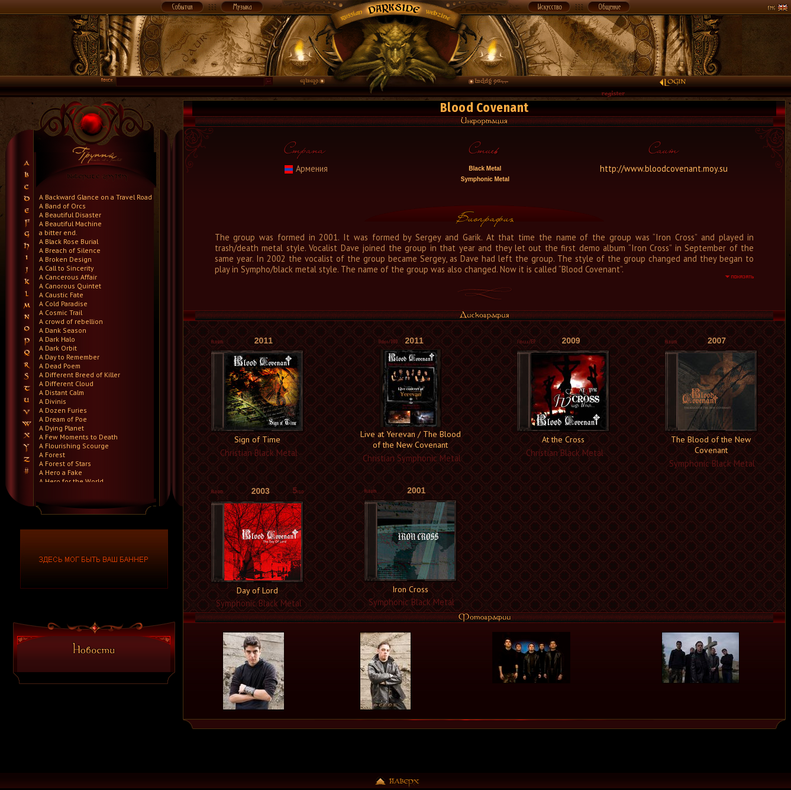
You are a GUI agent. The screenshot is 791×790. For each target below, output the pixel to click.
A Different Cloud (66, 383)
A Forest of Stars (65, 463)
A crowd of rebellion (71, 321)
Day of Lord (257, 590)
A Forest (52, 454)
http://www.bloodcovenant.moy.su (664, 168)
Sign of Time (257, 439)
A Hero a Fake (60, 472)
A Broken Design (65, 259)
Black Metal (484, 168)
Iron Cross (410, 589)
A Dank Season (62, 330)
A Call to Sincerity (66, 268)
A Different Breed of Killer (79, 374)
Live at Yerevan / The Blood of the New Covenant (410, 439)
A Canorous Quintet (70, 285)
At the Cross (563, 439)
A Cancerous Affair (68, 276)
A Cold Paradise (63, 303)
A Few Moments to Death (78, 436)
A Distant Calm (61, 392)
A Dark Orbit (58, 347)
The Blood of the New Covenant (711, 444)
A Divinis (52, 401)
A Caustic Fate (61, 294)
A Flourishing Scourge (74, 445)
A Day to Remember (69, 356)
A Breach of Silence (70, 250)
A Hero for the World (71, 481)
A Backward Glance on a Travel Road (95, 196)
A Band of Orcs (62, 205)
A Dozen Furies (63, 410)
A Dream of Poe (63, 419)
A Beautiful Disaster (70, 214)
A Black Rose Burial (68, 241)
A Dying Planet (61, 427)
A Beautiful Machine (70, 223)
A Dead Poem (59, 365)
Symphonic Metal (484, 179)
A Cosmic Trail (60, 312)
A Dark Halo (57, 339)
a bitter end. (58, 232)
